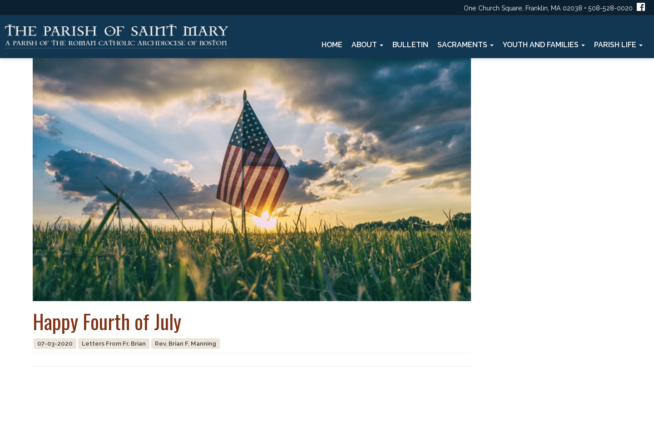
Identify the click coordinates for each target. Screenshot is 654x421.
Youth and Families (544, 44)
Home (332, 44)
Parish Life (618, 44)
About (367, 44)
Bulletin (410, 44)
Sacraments (465, 44)
